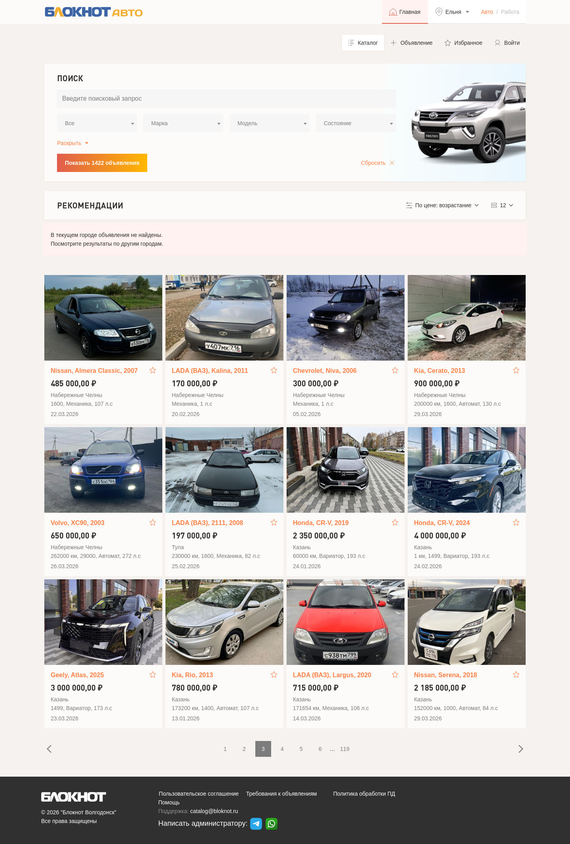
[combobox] (97, 123)
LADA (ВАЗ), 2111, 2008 (207, 522)
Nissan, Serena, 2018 (445, 675)
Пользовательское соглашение (199, 794)
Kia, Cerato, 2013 (439, 370)
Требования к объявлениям (281, 794)
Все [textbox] (69, 123)
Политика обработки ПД (364, 794)
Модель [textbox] (247, 123)
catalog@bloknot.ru (214, 811)
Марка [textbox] (159, 123)
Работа (510, 12)
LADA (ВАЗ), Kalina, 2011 (210, 370)
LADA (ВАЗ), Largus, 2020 (332, 675)
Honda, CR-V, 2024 (442, 522)
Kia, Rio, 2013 (192, 675)
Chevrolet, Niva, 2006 (325, 370)
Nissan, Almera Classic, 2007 (94, 370)
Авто (487, 12)
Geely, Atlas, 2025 (77, 675)
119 (344, 749)
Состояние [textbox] (338, 123)
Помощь (169, 802)
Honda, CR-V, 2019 (321, 522)
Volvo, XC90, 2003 (77, 522)
